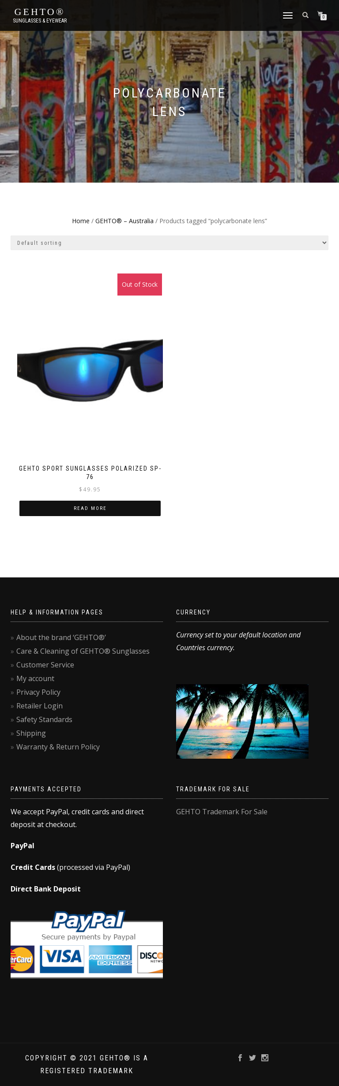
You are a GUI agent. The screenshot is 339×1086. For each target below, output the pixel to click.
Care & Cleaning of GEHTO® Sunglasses (83, 651)
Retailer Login (39, 706)
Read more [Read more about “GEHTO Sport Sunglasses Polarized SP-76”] (90, 508)
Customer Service (45, 665)
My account (35, 678)
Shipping (31, 733)
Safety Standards (44, 719)
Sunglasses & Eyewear (40, 21)
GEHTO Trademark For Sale (221, 811)
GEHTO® (40, 12)
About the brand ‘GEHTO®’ (61, 637)
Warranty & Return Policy (58, 747)
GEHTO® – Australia (124, 221)
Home (81, 221)
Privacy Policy (38, 692)
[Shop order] (169, 243)
